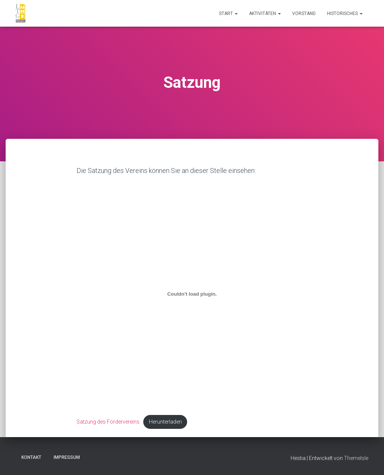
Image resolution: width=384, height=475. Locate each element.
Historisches (345, 13)
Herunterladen (166, 422)
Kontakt (31, 457)
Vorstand (304, 13)
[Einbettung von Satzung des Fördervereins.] (192, 294)
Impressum (67, 457)
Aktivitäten (265, 13)
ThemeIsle (356, 458)
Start (228, 13)
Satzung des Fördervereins (108, 422)
